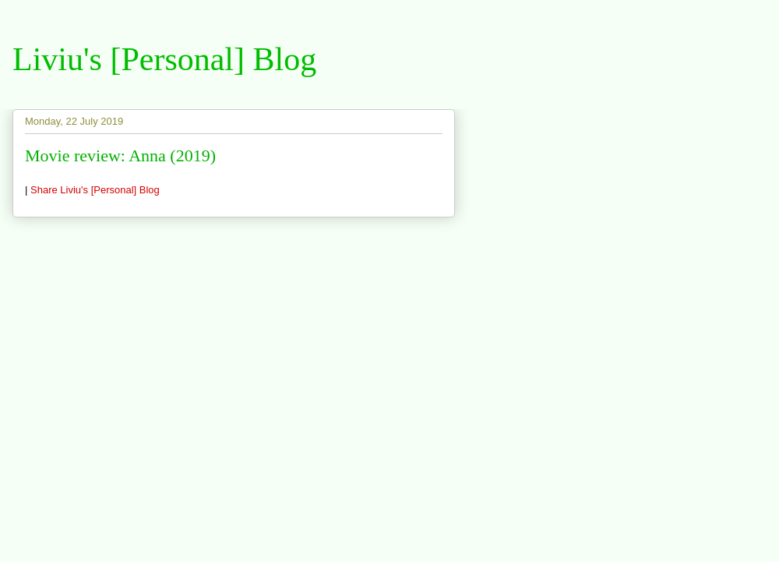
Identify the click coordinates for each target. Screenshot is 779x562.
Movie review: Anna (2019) (120, 155)
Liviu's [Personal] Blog (164, 59)
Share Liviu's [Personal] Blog (95, 190)
